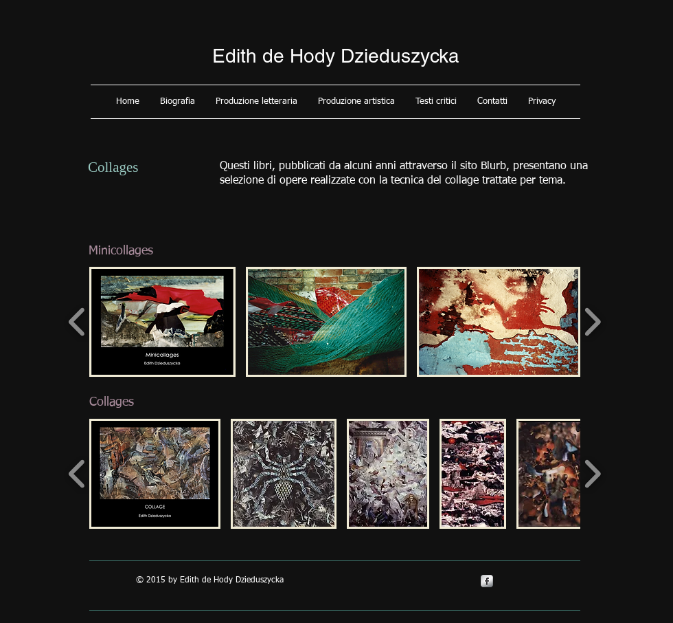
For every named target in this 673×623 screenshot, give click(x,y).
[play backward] (77, 322)
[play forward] (592, 322)
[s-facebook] (487, 581)
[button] (177, 101)
